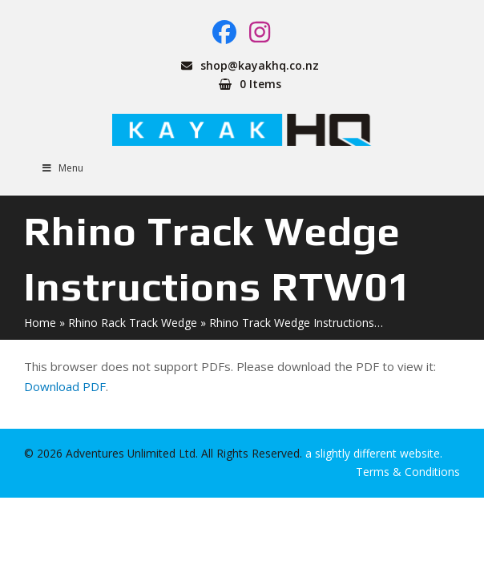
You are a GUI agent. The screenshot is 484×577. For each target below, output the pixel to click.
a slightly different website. (372, 453)
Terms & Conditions (408, 471)
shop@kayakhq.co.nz (259, 65)
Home (40, 322)
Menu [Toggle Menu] (61, 168)
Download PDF (65, 386)
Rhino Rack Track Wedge (132, 322)
